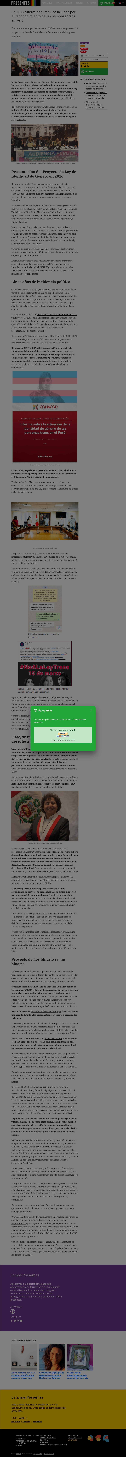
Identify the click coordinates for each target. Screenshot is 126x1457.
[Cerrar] (91, 710)
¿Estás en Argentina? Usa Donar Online (63, 740)
